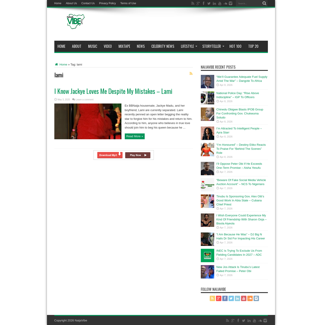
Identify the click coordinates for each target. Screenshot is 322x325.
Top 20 (253, 46)
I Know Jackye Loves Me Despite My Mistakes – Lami (113, 91)
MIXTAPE (124, 46)
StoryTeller (213, 46)
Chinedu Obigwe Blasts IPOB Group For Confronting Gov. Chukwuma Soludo (239, 113)
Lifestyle (189, 46)
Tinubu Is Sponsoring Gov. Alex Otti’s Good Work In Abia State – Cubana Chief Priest (240, 200)
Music (92, 46)
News (141, 46)
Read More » (134, 136)
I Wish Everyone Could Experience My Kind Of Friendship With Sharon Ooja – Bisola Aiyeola (241, 219)
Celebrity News (162, 46)
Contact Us (88, 3)
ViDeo (108, 46)
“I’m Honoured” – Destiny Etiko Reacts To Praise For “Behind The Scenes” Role (241, 148)
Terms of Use (128, 3)
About (76, 46)
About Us (71, 3)
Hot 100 (235, 46)
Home (57, 3)
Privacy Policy (107, 3)
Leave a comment (84, 99)
